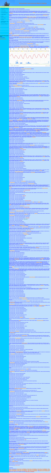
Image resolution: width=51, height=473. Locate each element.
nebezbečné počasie (18, 453)
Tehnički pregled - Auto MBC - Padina (4, 21)
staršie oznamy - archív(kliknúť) (30, 471)
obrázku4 (25, 47)
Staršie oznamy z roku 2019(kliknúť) (32, 469)
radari (19, 320)
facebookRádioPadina (4, 12)
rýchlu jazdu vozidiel (32, 318)
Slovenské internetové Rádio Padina (33, 3)
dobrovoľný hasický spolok (15, 35)
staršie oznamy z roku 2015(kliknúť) (32, 470)
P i (2, 37)
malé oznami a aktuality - (4, 9)
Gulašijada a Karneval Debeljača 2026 (26, 68)
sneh (13, 460)
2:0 (23, 243)
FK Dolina (2, 19)
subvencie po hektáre (25, 226)
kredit (39, 226)
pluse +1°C (16, 424)
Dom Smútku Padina (30, 43)
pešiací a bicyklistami (41, 24)
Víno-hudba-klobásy (18, 338)
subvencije (36, 213)
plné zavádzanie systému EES (19, 29)
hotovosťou (46, 421)
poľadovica (31, 460)
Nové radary (10, 33)
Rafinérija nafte (11, 421)
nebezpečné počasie (21, 444)
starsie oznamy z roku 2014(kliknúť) (43, 470)
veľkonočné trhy (26, 234)
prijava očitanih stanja (38, 129)
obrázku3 (22, 47)
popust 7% (28, 133)
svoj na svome (23, 28)
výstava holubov (38, 416)
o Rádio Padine (3, 14)
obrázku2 (19, 47)
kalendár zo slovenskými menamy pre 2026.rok (25, 37)
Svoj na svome (33, 172)
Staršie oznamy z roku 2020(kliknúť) (22, 469)
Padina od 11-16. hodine (42, 305)
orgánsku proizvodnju (31, 183)
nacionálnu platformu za (21, 388)
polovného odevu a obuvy (18, 86)
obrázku (47, 47)
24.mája (39, 83)
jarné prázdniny (24, 181)
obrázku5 (28, 47)
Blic (28, 426)
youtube (34, 12)
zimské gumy (22, 370)
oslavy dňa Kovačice (20, 83)
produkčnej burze (12, 23)
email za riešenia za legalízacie (19, 171)
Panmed (13, 458)
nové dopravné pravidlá (40, 320)
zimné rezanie (17, 268)
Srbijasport (18, 96)
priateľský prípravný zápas (22, 297)
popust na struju (15, 85)
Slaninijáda (21, 317)
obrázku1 (16, 47)
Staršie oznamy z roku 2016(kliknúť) (22, 470)
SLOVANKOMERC (3, 35)
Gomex (10, 456)
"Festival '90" (11, 120)
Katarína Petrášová (24, 335)
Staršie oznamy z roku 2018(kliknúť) (43, 469)
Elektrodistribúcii (16, 127)
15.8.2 (15, 429)
